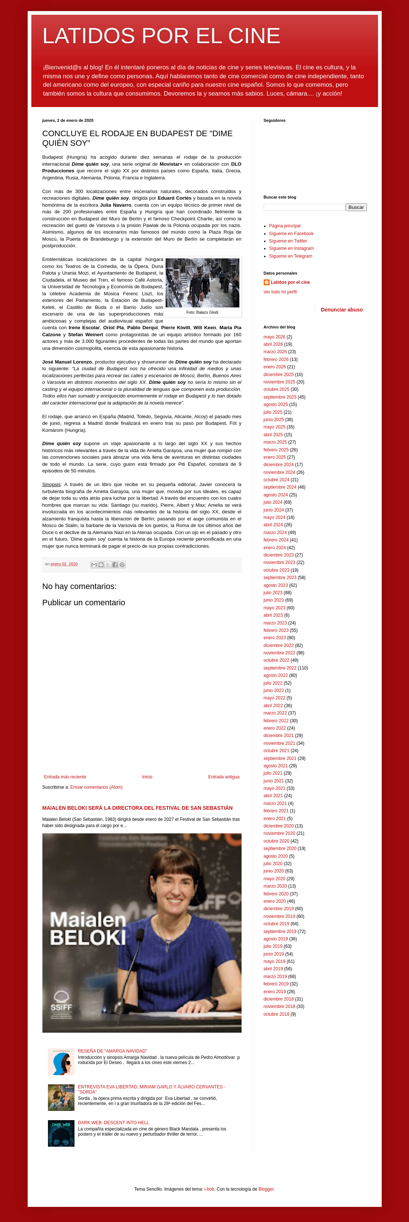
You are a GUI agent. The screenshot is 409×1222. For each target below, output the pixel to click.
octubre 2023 (277, 570)
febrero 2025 (276, 449)
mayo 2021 (274, 788)
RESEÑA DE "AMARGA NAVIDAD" (112, 1051)
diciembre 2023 (279, 555)
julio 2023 (273, 592)
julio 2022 (273, 683)
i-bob (209, 1189)
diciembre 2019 (279, 908)
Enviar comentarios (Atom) (96, 787)
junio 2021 (274, 781)
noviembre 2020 (279, 833)
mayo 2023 (274, 607)
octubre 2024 (277, 479)
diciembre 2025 (279, 374)
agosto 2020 (276, 856)
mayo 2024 (274, 517)
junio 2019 (274, 954)
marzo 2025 (275, 442)
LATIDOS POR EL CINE (161, 35)
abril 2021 (273, 795)
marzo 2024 (275, 532)
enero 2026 (275, 366)
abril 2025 (273, 434)
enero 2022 (275, 728)
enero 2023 (275, 637)
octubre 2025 (277, 389)
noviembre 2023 (279, 562)
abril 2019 (273, 968)
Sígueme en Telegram (290, 256)
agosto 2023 (276, 585)
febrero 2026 (276, 359)
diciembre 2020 (279, 826)
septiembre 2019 (280, 931)
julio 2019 (273, 946)
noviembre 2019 (279, 916)
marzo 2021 (275, 803)
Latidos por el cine (290, 282)
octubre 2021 (277, 750)
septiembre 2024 (280, 487)
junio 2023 (274, 600)
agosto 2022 (276, 675)
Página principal (285, 225)
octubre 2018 (277, 1014)
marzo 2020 (275, 886)
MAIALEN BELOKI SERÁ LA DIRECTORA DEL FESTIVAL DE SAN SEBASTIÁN (137, 808)
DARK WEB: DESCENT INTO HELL (113, 1122)
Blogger (266, 1189)
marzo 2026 (275, 351)
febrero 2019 (276, 984)
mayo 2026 (274, 337)
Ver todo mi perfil (280, 292)
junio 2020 (274, 871)
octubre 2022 (277, 660)
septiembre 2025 (280, 397)
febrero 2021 (276, 810)
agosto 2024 (276, 495)
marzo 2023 (275, 623)
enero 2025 (275, 457)
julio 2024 (273, 502)
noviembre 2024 (279, 472)
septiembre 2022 (280, 668)
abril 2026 (273, 344)
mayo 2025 (274, 427)
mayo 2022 (274, 698)
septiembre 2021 (280, 758)
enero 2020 (275, 901)
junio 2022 (274, 690)
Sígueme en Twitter (288, 241)
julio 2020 (273, 863)
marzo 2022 (275, 713)
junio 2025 (274, 419)
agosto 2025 (276, 404)
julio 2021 (273, 773)
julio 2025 (273, 412)
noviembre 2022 (279, 652)
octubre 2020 (277, 841)
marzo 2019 (275, 976)
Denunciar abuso (342, 310)
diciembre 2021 (279, 735)
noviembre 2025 (279, 382)
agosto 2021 (276, 765)
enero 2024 (275, 547)
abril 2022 (273, 705)
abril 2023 (273, 615)
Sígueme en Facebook (291, 233)
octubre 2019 (277, 923)
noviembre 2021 (279, 743)
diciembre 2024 (279, 464)
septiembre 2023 (280, 577)
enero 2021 (275, 818)
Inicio (147, 776)
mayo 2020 (274, 878)
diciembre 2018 (279, 999)
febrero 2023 (276, 630)
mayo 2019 (274, 961)
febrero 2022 (276, 720)
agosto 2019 (276, 939)
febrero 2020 (276, 893)
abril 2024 (273, 524)
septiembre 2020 (280, 848)
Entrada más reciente (65, 776)
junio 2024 (274, 510)
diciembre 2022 (279, 645)
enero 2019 (275, 991)
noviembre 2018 (279, 1006)
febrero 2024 (276, 540)
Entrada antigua (224, 776)
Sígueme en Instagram (291, 248)
